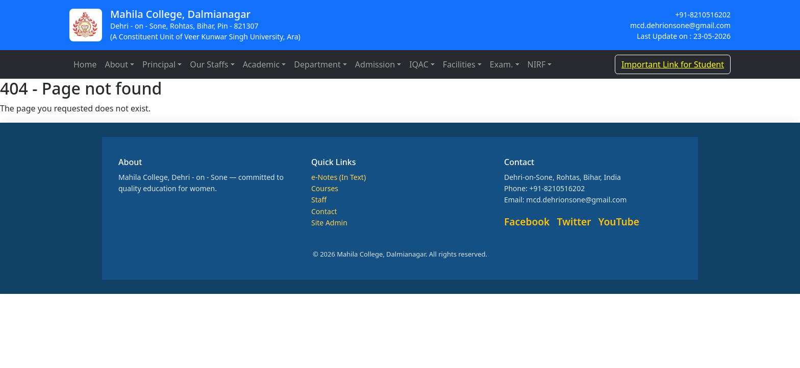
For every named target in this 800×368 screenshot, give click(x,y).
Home (85, 64)
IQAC (419, 64)
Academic (261, 64)
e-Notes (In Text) (338, 177)
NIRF (537, 64)
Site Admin (329, 222)
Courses (324, 188)
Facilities (459, 64)
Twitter (574, 221)
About (116, 64)
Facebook (526, 221)
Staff (319, 199)
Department (317, 64)
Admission (375, 64)
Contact (324, 211)
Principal (159, 64)
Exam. (501, 64)
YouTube (618, 221)
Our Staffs (209, 64)
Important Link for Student (672, 64)
